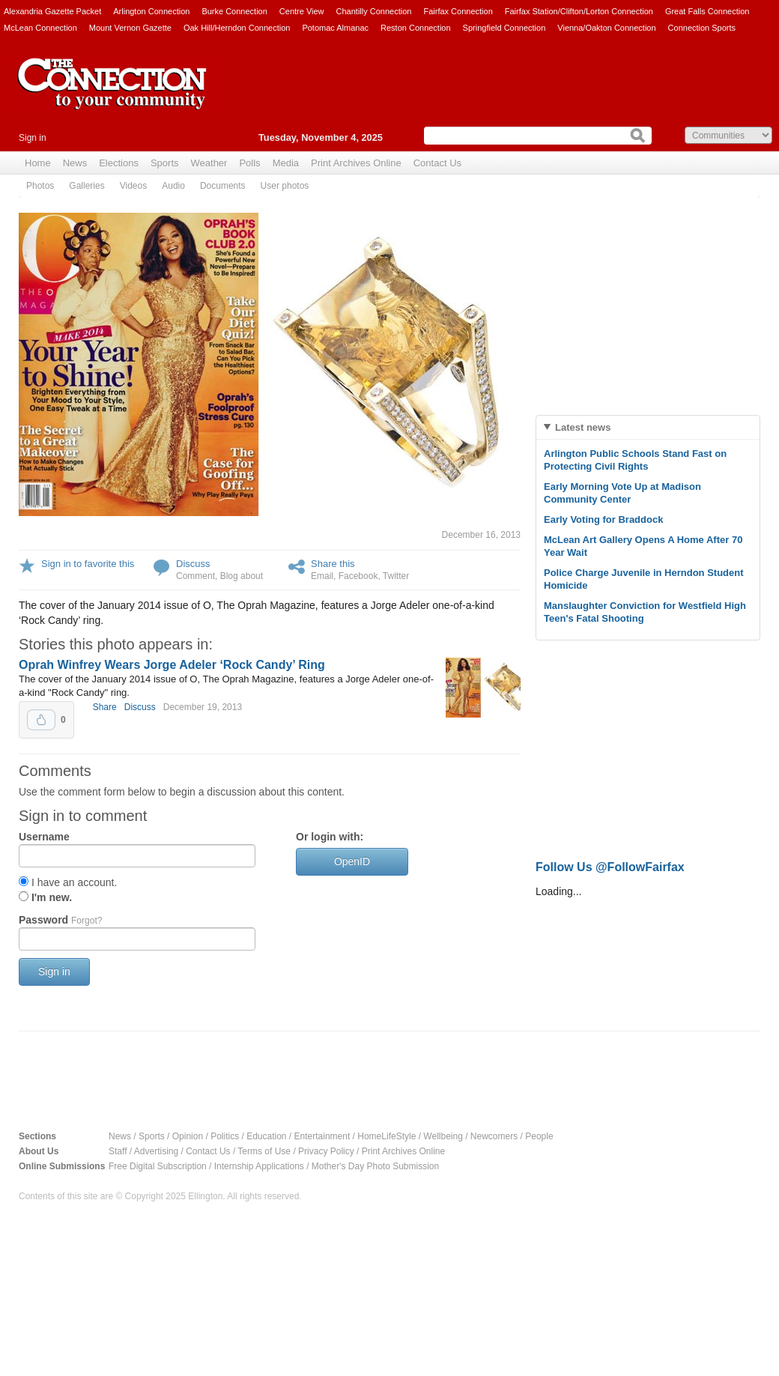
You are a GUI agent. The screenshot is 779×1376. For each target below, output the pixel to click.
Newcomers (494, 1136)
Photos (40, 186)
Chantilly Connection (374, 11)
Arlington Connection (151, 11)
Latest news (582, 427)
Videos (133, 186)
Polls (249, 163)
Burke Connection (234, 11)
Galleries (86, 186)
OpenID (352, 861)
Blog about (241, 576)
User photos (285, 186)
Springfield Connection (504, 27)
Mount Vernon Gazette (130, 27)
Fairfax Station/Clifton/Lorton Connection (579, 11)
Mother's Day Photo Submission (375, 1166)
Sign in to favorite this (87, 563)
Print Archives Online (356, 163)
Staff (118, 1151)
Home (38, 163)
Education (266, 1136)
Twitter (396, 576)
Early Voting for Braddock (603, 519)
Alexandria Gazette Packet (52, 11)
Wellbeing (442, 1136)
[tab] (648, 427)
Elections (119, 163)
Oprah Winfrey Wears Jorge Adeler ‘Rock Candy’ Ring (172, 664)
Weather (209, 163)
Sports (165, 163)
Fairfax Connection (457, 11)
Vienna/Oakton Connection (606, 27)
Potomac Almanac (335, 27)
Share (105, 707)
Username (44, 837)
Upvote (41, 719)
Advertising (156, 1151)
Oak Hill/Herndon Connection (237, 27)
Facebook (358, 576)
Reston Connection (416, 27)
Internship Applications (259, 1166)
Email (322, 576)
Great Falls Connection (707, 11)
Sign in (32, 138)
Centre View (301, 11)
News (75, 163)
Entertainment (322, 1136)
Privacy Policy (326, 1151)
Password (60, 920)
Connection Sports (702, 27)
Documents (223, 186)
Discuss (193, 563)
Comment (195, 576)
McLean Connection (40, 27)
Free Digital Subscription (158, 1166)
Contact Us (437, 163)
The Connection (112, 95)
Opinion (187, 1136)
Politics (224, 1136)
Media (286, 163)
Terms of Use (264, 1151)
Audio (173, 186)
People (539, 1136)
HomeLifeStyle (386, 1136)
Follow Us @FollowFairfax (610, 867)
